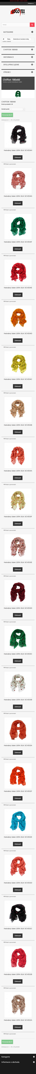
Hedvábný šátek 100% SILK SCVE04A (18, 471)
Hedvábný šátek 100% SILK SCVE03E (18, 562)
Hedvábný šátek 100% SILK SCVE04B (18, 425)
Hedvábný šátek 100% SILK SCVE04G (18, 196)
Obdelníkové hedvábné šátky (21, 39)
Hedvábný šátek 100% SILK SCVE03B (18, 700)
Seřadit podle (5, 109)
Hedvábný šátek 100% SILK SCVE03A (18, 745)
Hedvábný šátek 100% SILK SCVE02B (18, 974)
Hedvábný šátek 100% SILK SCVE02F (18, 791)
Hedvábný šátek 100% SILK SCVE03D (18, 608)
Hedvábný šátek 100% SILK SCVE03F (18, 517)
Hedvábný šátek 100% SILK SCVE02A (18, 1020)
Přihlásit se (31, 3)
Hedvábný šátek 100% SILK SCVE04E (18, 288)
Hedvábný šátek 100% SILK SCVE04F (18, 242)
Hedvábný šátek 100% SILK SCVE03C (18, 654)
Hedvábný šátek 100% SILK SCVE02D (18, 883)
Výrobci (7, 72)
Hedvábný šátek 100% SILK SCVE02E (18, 837)
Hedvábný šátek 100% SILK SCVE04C (18, 379)
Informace (8, 57)
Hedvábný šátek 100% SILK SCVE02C (18, 929)
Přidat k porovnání (10, 164)
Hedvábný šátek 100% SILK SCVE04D (18, 333)
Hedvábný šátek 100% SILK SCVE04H (18, 150)
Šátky (8, 39)
